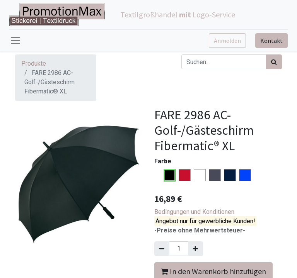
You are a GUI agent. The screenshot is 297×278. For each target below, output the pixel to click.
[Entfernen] (161, 248)
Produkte (33, 63)
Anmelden (227, 40)
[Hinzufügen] (195, 248)
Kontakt (271, 40)
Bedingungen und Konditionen (194, 211)
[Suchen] (274, 61)
